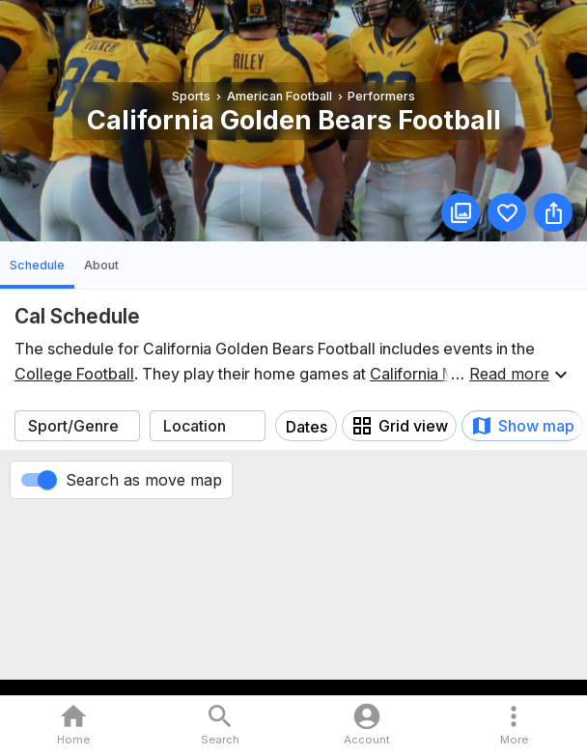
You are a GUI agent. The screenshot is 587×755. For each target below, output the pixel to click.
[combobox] (77, 425)
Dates (306, 426)
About (101, 265)
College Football (74, 373)
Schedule (37, 265)
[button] (513, 725)
